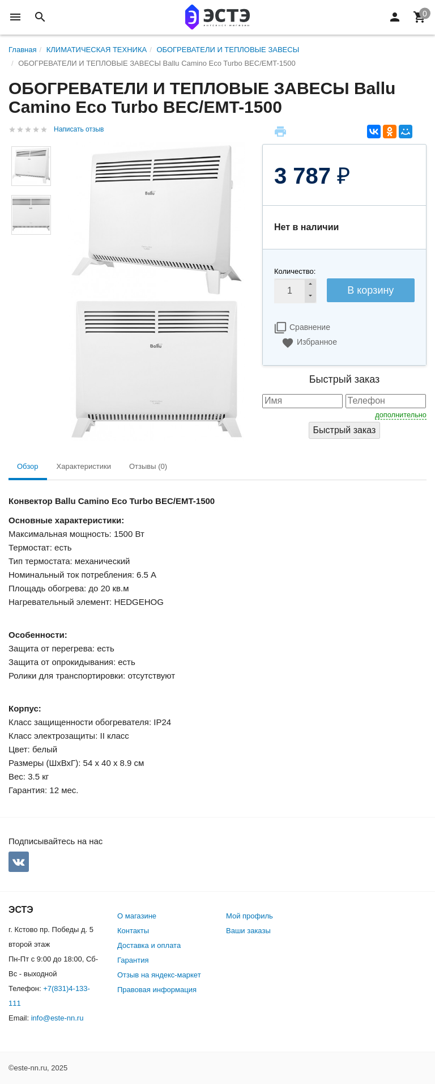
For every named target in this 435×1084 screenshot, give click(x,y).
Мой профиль (249, 916)
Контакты (133, 930)
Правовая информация (157, 989)
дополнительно (401, 414)
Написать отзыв (79, 129)
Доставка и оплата (149, 945)
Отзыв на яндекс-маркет (159, 975)
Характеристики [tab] (84, 466)
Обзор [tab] (28, 466)
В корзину (370, 290)
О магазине (136, 916)
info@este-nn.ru (57, 1018)
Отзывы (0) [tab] (148, 466)
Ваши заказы (248, 930)
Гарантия (132, 960)
